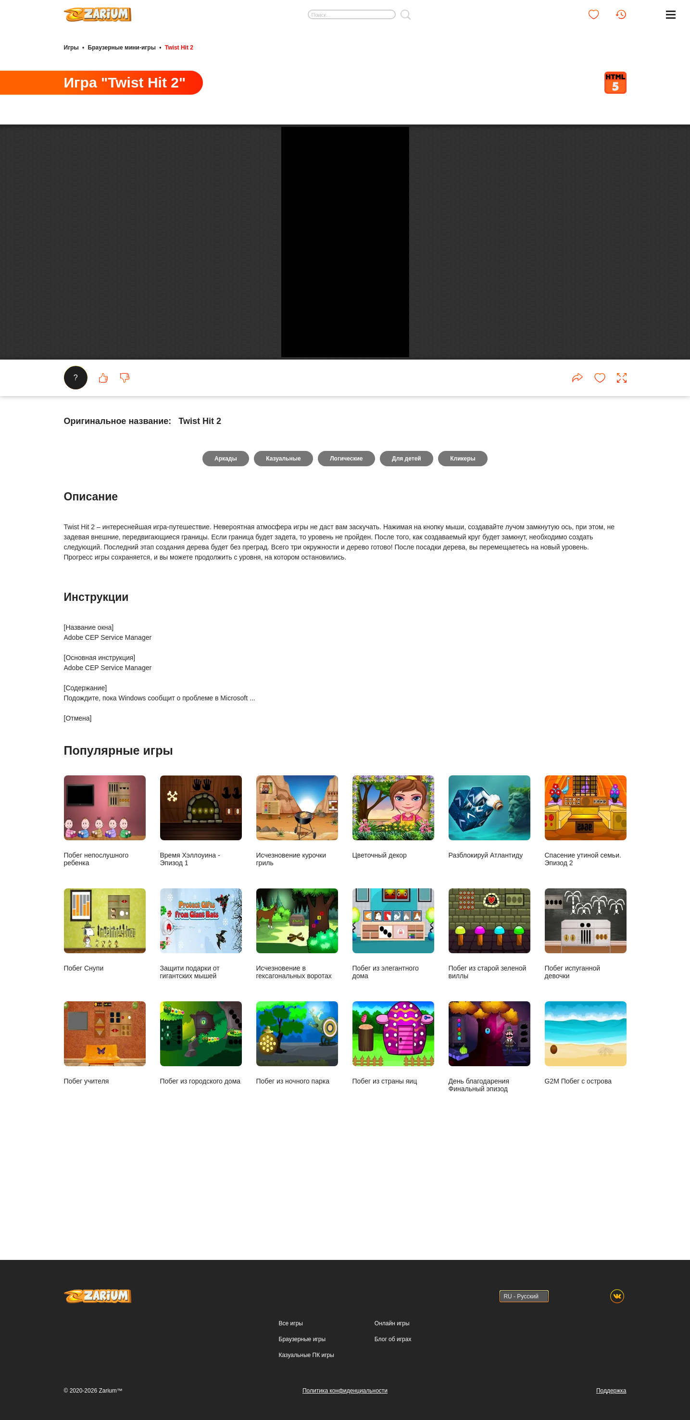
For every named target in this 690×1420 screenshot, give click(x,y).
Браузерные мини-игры (122, 47)
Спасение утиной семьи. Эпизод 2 (586, 918)
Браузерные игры (302, 1339)
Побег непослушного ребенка (105, 918)
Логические (346, 556)
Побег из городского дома (201, 1141)
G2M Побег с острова (586, 1141)
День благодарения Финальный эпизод (489, 1144)
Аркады (224, 556)
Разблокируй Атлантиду (489, 915)
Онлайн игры (392, 1323)
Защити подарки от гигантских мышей (201, 1031)
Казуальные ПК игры (306, 1355)
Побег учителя (105, 1141)
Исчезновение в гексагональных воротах (297, 1031)
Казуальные (282, 556)
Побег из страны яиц (393, 1141)
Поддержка (611, 1390)
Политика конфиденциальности (345, 1390)
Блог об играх (393, 1339)
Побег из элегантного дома (393, 1031)
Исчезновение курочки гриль (297, 918)
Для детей (407, 556)
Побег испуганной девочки (586, 1031)
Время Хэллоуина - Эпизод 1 (201, 918)
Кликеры (464, 556)
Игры (71, 47)
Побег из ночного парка (297, 1141)
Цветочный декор (393, 915)
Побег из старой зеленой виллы (489, 1031)
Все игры (291, 1323)
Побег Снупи (105, 1028)
